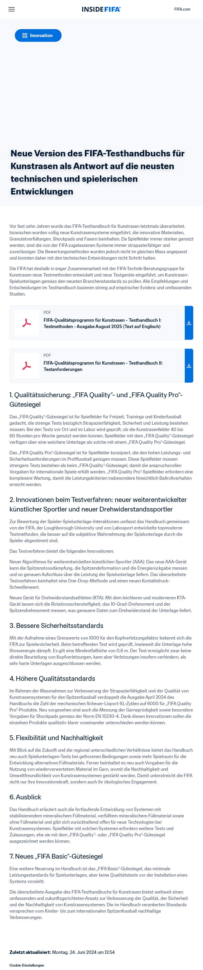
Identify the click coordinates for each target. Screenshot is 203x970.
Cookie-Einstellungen (27, 965)
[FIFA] (101, 9)
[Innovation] (38, 35)
